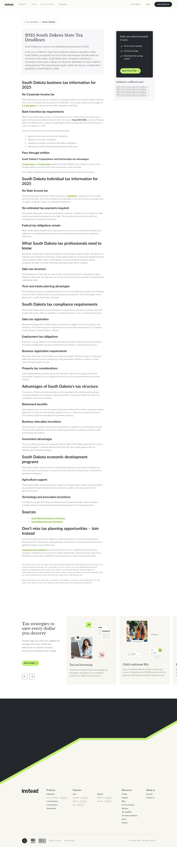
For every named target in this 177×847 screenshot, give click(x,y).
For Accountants (47, 4)
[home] (9, 4)
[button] (22, 4)
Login (148, 4)
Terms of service (55, 841)
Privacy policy (69, 841)
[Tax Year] (134, 87)
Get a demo (135, 4)
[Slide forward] (32, 676)
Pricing (34, 4)
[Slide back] (24, 676)
